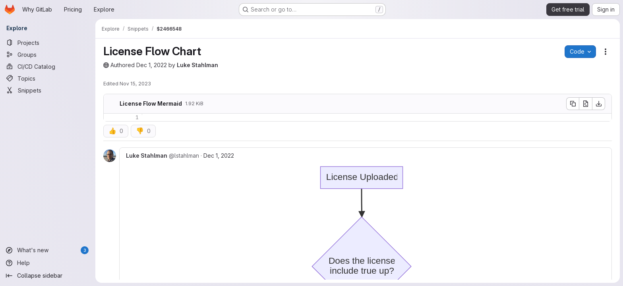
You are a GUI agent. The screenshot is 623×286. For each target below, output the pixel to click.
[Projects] (47, 42)
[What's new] (47, 250)
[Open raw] (585, 103)
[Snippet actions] (605, 51)
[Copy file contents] (572, 103)
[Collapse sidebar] (47, 275)
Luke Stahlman (197, 65)
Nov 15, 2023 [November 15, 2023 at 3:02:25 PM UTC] (135, 84)
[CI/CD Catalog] (47, 66)
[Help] (47, 263)
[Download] (598, 103)
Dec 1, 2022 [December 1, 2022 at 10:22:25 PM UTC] (151, 65)
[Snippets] (47, 90)
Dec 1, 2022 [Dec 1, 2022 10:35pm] (218, 155)
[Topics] (47, 78)
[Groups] (47, 54)
